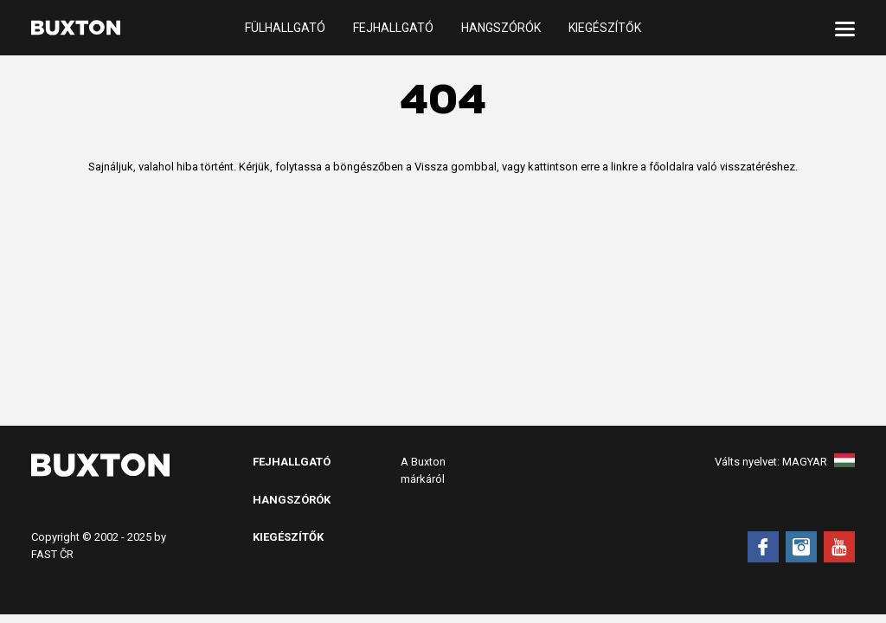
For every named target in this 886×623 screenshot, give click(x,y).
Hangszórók (501, 28)
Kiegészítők (604, 28)
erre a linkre (609, 166)
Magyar (818, 461)
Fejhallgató (393, 28)
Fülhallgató (285, 28)
